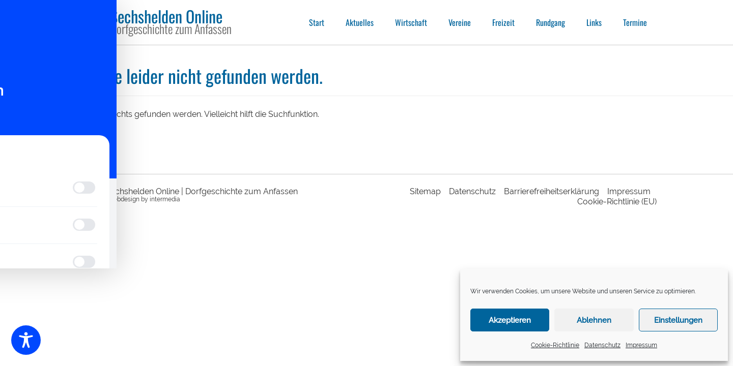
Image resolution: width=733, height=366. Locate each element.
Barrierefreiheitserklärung (551, 191)
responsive (91, 199)
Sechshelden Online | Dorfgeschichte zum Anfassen (201, 191)
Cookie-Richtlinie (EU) (617, 201)
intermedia (165, 199)
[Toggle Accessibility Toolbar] (26, 340)
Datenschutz (602, 345)
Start (316, 22)
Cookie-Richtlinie (555, 345)
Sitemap (425, 191)
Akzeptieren (510, 320)
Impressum (641, 345)
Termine (635, 22)
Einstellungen (678, 320)
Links (594, 22)
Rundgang (550, 22)
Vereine (459, 22)
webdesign (123, 199)
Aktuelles (360, 22)
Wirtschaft (411, 22)
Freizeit (503, 22)
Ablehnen (594, 320)
